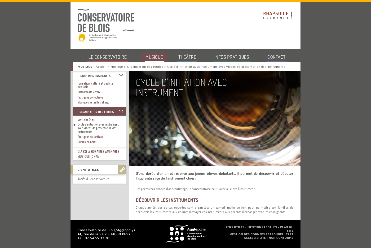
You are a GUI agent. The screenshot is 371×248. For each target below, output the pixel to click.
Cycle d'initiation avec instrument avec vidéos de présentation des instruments (98, 100)
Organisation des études (145, 66)
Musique (117, 66)
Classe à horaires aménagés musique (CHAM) (98, 126)
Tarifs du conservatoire (93, 151)
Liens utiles (234, 227)
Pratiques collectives (90, 109)
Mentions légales (262, 227)
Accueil (101, 66)
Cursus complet (87, 114)
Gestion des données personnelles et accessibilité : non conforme (262, 235)
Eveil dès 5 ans (87, 91)
